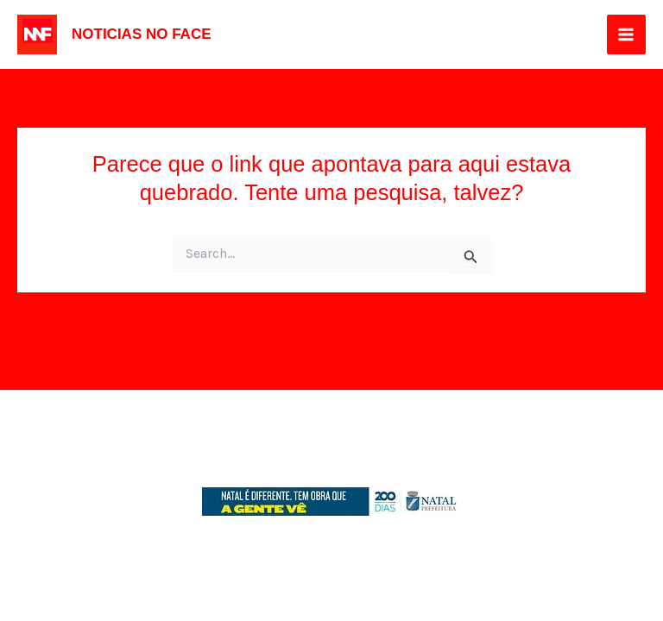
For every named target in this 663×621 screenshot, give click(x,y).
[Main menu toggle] (627, 34)
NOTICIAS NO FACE (142, 34)
